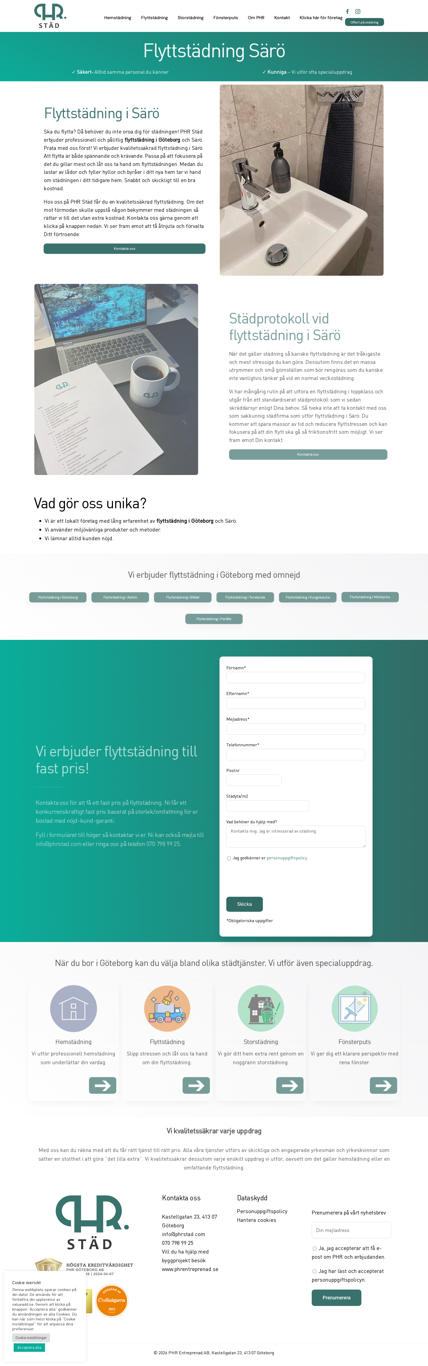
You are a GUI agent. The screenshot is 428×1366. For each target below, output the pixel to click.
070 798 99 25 (177, 1242)
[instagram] (357, 10)
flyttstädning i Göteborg (154, 139)
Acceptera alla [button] (29, 1347)
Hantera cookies (256, 1219)
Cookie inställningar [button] (31, 1337)
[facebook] (347, 10)
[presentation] (267, 878)
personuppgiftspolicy (287, 857)
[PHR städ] (50, 5)
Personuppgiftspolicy (262, 1211)
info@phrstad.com (183, 1234)
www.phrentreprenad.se (190, 1269)
